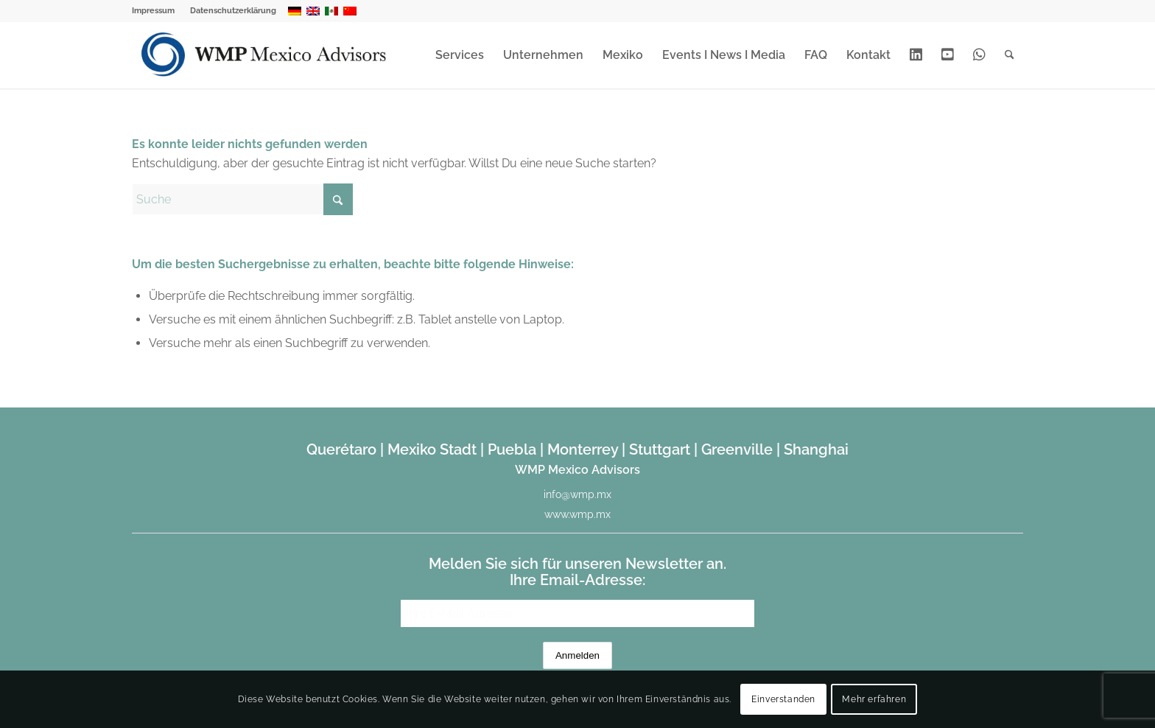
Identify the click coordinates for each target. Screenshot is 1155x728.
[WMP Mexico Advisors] (265, 55)
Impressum (153, 10)
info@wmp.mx (577, 494)
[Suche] (1009, 55)
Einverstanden (783, 699)
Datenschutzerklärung (233, 10)
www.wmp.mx (577, 514)
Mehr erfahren (874, 699)
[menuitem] (157, 11)
